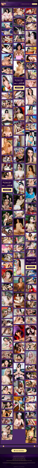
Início (13, 458)
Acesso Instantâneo (19, 450)
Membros (15, 458)
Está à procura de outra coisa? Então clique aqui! (19, 456)
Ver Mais (24, 458)
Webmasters (21, 459)
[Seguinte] (34, 446)
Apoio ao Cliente (18, 459)
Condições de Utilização (14, 459)
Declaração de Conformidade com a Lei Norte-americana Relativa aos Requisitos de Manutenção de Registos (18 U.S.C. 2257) (18, 460)
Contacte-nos (24, 459)
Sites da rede (18, 458)
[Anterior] (3, 446)
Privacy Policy (30, 460)
